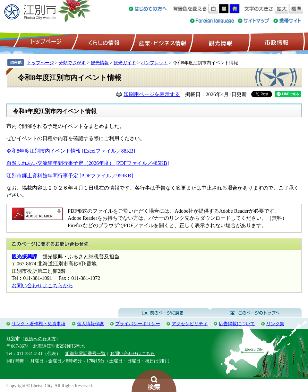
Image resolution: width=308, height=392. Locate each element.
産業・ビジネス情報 (161, 42)
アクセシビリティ (190, 323)
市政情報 (276, 42)
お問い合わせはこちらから (42, 285)
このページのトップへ (256, 313)
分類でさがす (72, 62)
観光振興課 (24, 256)
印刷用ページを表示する (152, 94)
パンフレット (154, 62)
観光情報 (220, 42)
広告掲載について (237, 323)
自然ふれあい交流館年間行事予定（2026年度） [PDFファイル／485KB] (87, 163)
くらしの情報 (103, 42)
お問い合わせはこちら (132, 353)
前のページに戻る (164, 313)
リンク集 (275, 323)
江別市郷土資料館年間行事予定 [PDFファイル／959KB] (69, 175)
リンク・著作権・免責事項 (38, 323)
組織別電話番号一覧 (85, 353)
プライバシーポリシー (137, 323)
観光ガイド (125, 62)
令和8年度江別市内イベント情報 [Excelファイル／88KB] (70, 151)
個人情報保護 (90, 323)
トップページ (45, 42)
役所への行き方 (40, 338)
